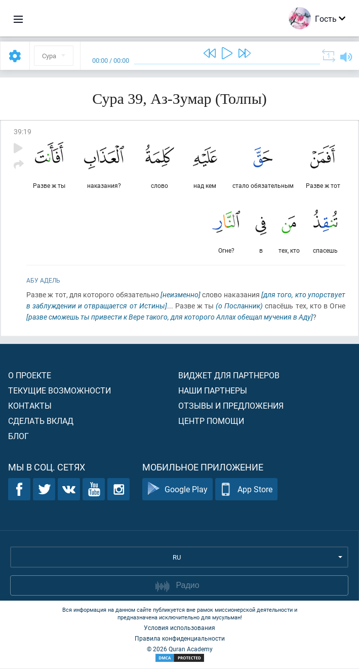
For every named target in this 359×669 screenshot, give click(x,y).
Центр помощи (211, 421)
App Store (246, 490)
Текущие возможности (59, 390)
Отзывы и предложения (231, 406)
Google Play (177, 490)
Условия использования (179, 628)
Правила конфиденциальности (180, 639)
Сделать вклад (40, 421)
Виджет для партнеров (229, 375)
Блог (18, 436)
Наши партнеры (212, 390)
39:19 (22, 131)
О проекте (29, 375)
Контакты (30, 406)
